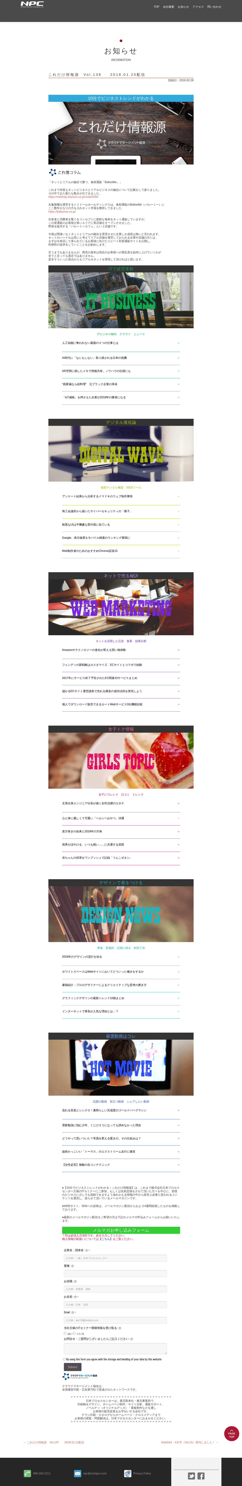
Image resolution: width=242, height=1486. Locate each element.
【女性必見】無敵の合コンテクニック (86, 1156)
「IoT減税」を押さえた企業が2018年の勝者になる (94, 388)
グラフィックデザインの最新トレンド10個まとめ (93, 989)
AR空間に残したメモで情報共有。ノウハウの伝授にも (96, 362)
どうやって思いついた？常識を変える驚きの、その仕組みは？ (101, 1129)
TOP (156, 6)
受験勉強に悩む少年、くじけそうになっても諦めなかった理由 (101, 1116)
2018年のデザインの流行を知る (82, 948)
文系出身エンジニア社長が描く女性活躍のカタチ (93, 794)
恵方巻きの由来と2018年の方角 (82, 822)
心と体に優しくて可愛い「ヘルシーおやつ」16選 (93, 809)
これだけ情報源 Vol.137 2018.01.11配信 (53, 1433)
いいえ (80, 1325)
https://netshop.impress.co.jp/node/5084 (73, 188)
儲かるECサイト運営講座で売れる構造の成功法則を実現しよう (102, 682)
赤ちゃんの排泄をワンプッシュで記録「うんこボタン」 (97, 849)
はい (70, 1325)
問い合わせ (214, 6)
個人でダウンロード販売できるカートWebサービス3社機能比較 (102, 695)
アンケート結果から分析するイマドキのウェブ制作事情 (97, 487)
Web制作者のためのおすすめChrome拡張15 (90, 542)
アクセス (198, 6)
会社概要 (168, 6)
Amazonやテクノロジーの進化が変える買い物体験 (94, 641)
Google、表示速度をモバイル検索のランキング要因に (96, 529)
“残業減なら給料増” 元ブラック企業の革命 (90, 375)
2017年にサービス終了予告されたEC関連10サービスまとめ (99, 669)
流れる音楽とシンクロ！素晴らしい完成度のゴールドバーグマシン (104, 1101)
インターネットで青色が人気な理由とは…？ (90, 1002)
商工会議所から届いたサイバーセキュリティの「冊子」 (97, 502)
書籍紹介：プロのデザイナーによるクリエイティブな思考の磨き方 (104, 976)
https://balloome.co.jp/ (62, 203)
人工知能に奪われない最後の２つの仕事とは (90, 334)
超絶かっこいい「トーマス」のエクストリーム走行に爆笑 (98, 1142)
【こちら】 (106, 1230)
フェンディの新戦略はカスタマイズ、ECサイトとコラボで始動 (102, 656)
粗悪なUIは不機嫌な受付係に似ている (86, 515)
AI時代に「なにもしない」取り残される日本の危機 (94, 349)
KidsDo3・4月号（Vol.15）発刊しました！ (190, 1433)
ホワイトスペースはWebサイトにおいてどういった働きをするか (103, 963)
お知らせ (183, 6)
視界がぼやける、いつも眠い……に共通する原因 (93, 835)
